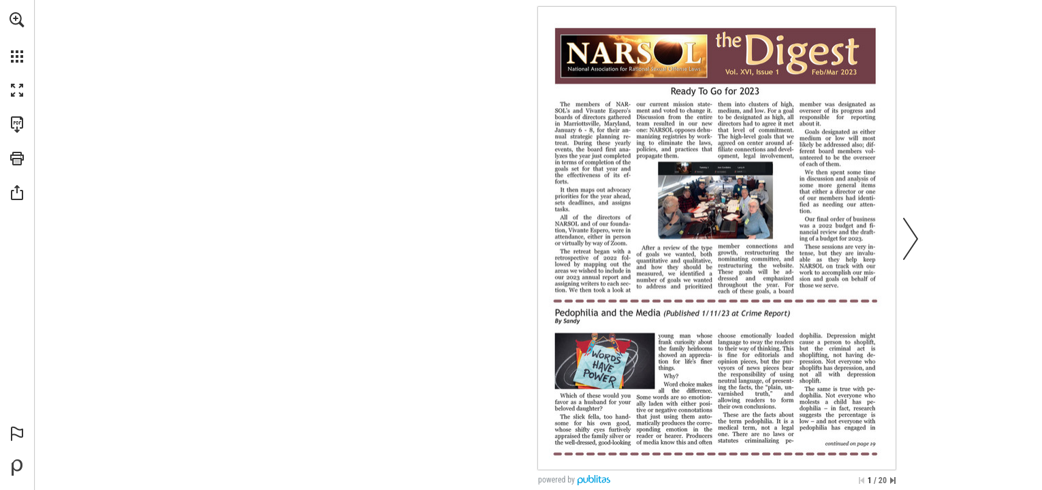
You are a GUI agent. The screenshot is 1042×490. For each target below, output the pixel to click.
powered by (556, 480)
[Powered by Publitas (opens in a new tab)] (17, 468)
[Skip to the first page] (861, 480)
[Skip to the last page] (893, 480)
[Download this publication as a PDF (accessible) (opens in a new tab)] (17, 125)
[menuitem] (17, 37)
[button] (17, 20)
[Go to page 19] (847, 442)
